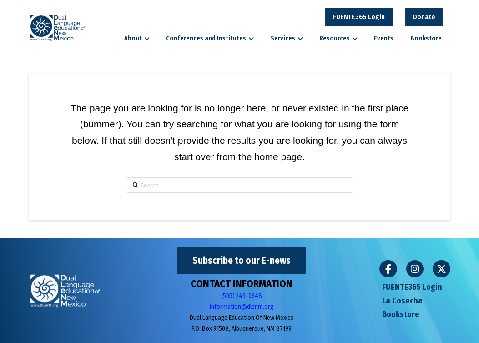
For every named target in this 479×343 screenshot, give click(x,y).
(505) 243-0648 (241, 296)
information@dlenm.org (241, 307)
